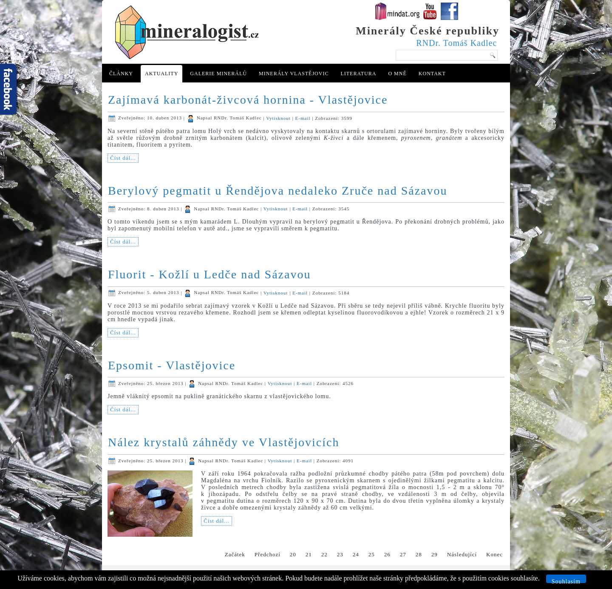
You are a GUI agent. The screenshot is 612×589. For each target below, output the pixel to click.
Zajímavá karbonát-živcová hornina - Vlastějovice (248, 99)
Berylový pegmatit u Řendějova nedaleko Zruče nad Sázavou (278, 190)
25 (371, 554)
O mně (397, 73)
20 (293, 554)
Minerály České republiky (427, 31)
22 (324, 554)
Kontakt (432, 73)
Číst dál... (123, 158)
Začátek (235, 554)
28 (419, 554)
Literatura (358, 73)
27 (403, 554)
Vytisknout (279, 117)
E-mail (303, 117)
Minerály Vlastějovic (294, 73)
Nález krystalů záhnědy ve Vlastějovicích (223, 442)
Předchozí (267, 554)
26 (387, 554)
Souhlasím (566, 580)
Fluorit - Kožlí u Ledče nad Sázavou (209, 274)
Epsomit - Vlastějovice (171, 365)
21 (309, 554)
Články (121, 73)
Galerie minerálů (218, 73)
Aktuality (161, 73)
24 (356, 554)
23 (340, 554)
